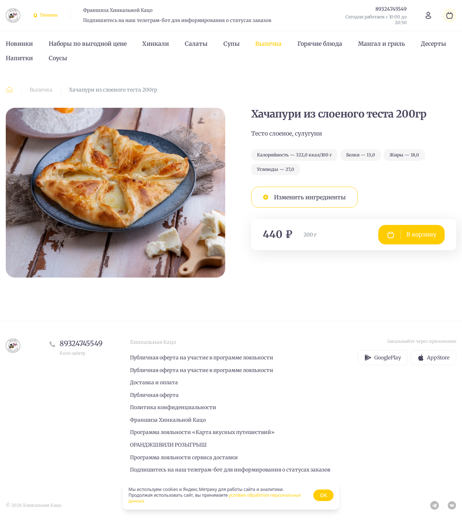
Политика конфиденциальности (173, 407)
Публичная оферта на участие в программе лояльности (201, 357)
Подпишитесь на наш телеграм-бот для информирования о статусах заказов (177, 20)
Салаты (196, 43)
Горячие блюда (319, 43)
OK (323, 495)
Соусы (58, 58)
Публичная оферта (154, 395)
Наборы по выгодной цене (88, 43)
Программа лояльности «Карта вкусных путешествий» (202, 432)
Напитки (19, 58)
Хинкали (155, 43)
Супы (231, 43)
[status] (231, 495)
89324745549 (81, 343)
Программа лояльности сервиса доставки (184, 457)
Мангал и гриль (381, 43)
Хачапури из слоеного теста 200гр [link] (113, 90)
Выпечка (268, 43)
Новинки (19, 43)
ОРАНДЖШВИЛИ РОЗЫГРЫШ (168, 445)
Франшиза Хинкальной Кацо (118, 10)
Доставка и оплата (154, 382)
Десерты (433, 43)
